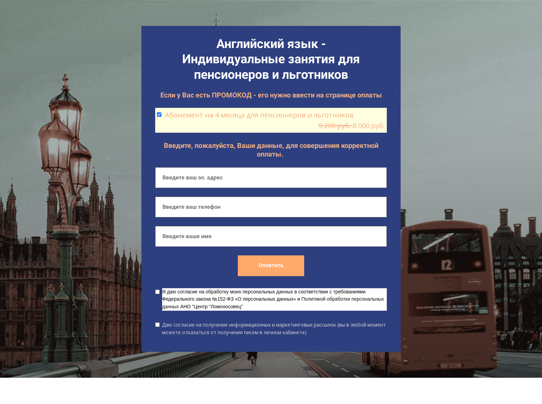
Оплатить (271, 265)
